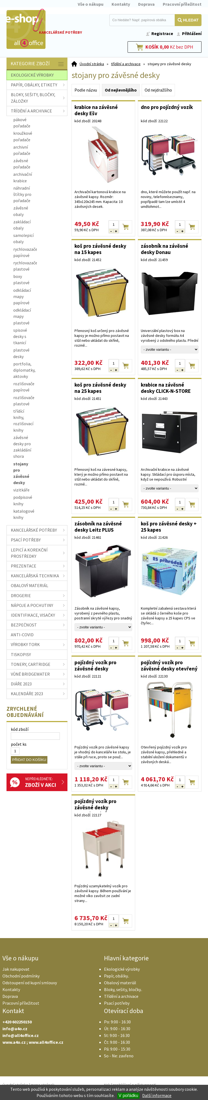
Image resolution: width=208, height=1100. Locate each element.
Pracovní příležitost (182, 4)
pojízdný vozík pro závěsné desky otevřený (169, 665)
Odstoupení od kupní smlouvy (29, 982)
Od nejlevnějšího (121, 90)
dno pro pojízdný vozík (167, 107)
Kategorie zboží (38, 64)
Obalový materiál (120, 982)
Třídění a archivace (121, 996)
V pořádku (128, 1095)
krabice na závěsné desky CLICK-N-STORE (166, 387)
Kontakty (121, 4)
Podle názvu (85, 90)
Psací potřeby (116, 1003)
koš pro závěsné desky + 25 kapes (169, 526)
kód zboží (19, 729)
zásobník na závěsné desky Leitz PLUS (98, 526)
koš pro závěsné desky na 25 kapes (100, 387)
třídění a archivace (126, 63)
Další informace (156, 1095)
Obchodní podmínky (21, 976)
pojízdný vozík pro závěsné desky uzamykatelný (95, 805)
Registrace (162, 33)
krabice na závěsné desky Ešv (96, 110)
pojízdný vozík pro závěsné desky (95, 665)
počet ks (19, 744)
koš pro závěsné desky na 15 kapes (100, 249)
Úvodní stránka (92, 63)
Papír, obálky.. (116, 976)
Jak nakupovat (16, 969)
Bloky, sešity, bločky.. (123, 989)
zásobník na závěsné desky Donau (164, 249)
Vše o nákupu (90, 4)
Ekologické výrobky (122, 969)
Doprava (146, 4)
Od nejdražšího (158, 90)
